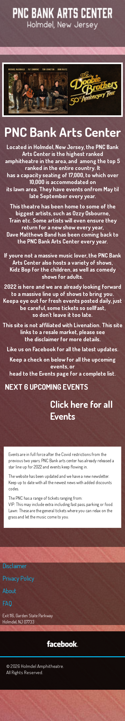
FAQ (7, 603)
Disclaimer (14, 566)
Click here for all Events (81, 410)
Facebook (44, 349)
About (9, 591)
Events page (54, 373)
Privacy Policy (18, 578)
